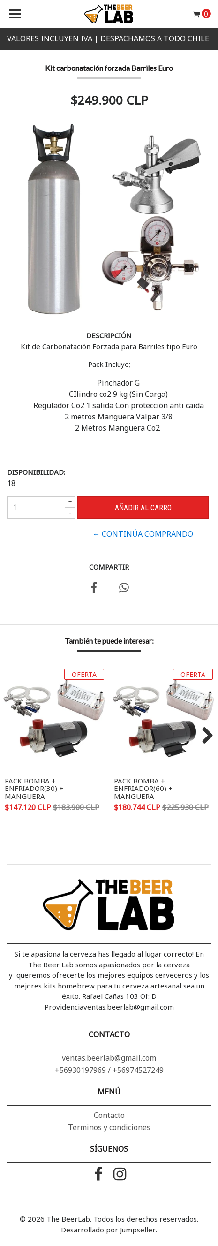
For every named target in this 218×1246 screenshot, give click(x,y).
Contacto (109, 1115)
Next (204, 736)
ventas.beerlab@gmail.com (109, 1058)
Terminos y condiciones (109, 1127)
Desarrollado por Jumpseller (108, 1229)
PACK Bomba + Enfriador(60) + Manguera (143, 788)
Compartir (109, 566)
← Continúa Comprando (142, 534)
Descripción (109, 335)
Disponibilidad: (36, 472)
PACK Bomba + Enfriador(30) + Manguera (34, 788)
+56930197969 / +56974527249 (109, 1070)
